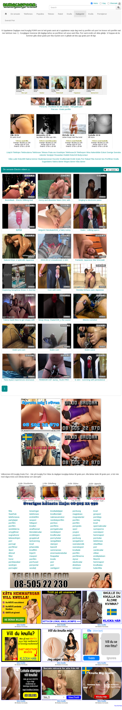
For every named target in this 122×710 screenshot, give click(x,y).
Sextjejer (50, 155)
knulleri (32, 526)
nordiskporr (55, 532)
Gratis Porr (80, 159)
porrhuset (33, 562)
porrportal (33, 565)
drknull (12, 553)
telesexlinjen (14, 538)
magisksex (78, 514)
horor (11, 559)
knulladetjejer (56, 511)
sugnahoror (14, 535)
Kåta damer (80, 162)
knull (95, 511)
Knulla (116, 159)
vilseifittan (97, 544)
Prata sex (52, 152)
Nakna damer (57, 162)
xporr (75, 529)
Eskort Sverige (107, 152)
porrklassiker (15, 562)
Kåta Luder (13, 159)
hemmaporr (98, 535)
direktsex (77, 565)
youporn (76, 535)
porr (10, 541)
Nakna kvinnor (32, 159)
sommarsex (55, 550)
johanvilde (34, 547)
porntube (97, 538)
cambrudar (98, 550)
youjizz (76, 532)
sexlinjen (13, 565)
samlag (96, 520)
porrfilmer (13, 547)
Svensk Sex (100, 159)
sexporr (32, 520)
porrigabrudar (56, 529)
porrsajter (13, 568)
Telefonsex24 (70, 152)
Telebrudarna (26, 152)
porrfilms (54, 526)
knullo (53, 559)
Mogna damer (69, 162)
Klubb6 (66, 155)
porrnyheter (55, 538)
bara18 (53, 547)
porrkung (77, 511)
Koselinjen (60, 152)
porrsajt (12, 544)
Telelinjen (17, 152)
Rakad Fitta (89, 159)
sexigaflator (55, 541)
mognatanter (78, 517)
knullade (76, 550)
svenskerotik (78, 544)
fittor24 (96, 559)
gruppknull (34, 538)
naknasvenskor (57, 517)
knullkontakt (55, 514)
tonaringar (34, 511)
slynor (75, 559)
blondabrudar (35, 532)
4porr (11, 550)
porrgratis (77, 526)
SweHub (13, 514)
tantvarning (34, 541)
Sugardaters (47, 162)
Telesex (45, 152)
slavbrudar (77, 562)
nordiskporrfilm (57, 520)
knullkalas (97, 565)
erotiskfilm (34, 517)
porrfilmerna (78, 556)
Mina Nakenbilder (93, 152)
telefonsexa (14, 517)
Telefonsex (36, 152)
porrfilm (76, 520)
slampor (54, 544)
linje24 (32, 553)
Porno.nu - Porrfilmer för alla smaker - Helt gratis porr (61, 107)
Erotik (72, 159)
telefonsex (34, 514)
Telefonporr (81, 152)
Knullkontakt (65, 159)
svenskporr (98, 532)
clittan (96, 553)
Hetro (95, 3)
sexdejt (32, 568)
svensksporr (78, 547)
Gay (104, 3)
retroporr (77, 568)
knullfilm (33, 550)
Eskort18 (73, 155)
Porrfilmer (109, 159)
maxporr (33, 556)
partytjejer (13, 520)
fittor (11, 556)
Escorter (56, 159)
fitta (10, 511)
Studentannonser (45, 159)
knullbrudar (55, 535)
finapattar (54, 556)
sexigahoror (78, 541)
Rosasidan (58, 155)
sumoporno (98, 529)
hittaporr (33, 523)
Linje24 (9, 152)
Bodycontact (83, 155)
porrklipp (97, 517)
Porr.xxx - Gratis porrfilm (61, 109)
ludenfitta (97, 568)
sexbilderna (14, 529)
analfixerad (34, 529)
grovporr (97, 514)
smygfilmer (14, 532)
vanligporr (54, 568)
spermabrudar (99, 526)
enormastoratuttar (58, 553)
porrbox (53, 523)
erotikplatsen (99, 556)
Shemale (113, 3)
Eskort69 (21, 159)
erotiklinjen (34, 535)
